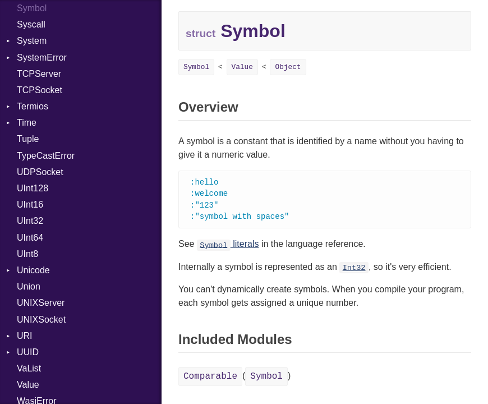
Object (288, 67)
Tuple (28, 139)
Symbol (196, 67)
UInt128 (32, 188)
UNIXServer (41, 302)
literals (228, 246)
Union (28, 286)
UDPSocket (40, 172)
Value (28, 384)
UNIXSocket (41, 319)
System (32, 40)
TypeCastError (46, 155)
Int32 (354, 270)
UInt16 (30, 204)
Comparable (210, 379)
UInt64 (30, 237)
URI (25, 336)
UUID (28, 352)
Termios (32, 106)
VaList (29, 368)
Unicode (33, 270)
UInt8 (27, 254)
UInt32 (30, 221)
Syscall (31, 24)
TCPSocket (39, 90)
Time (26, 122)
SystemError (42, 57)
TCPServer (39, 74)
